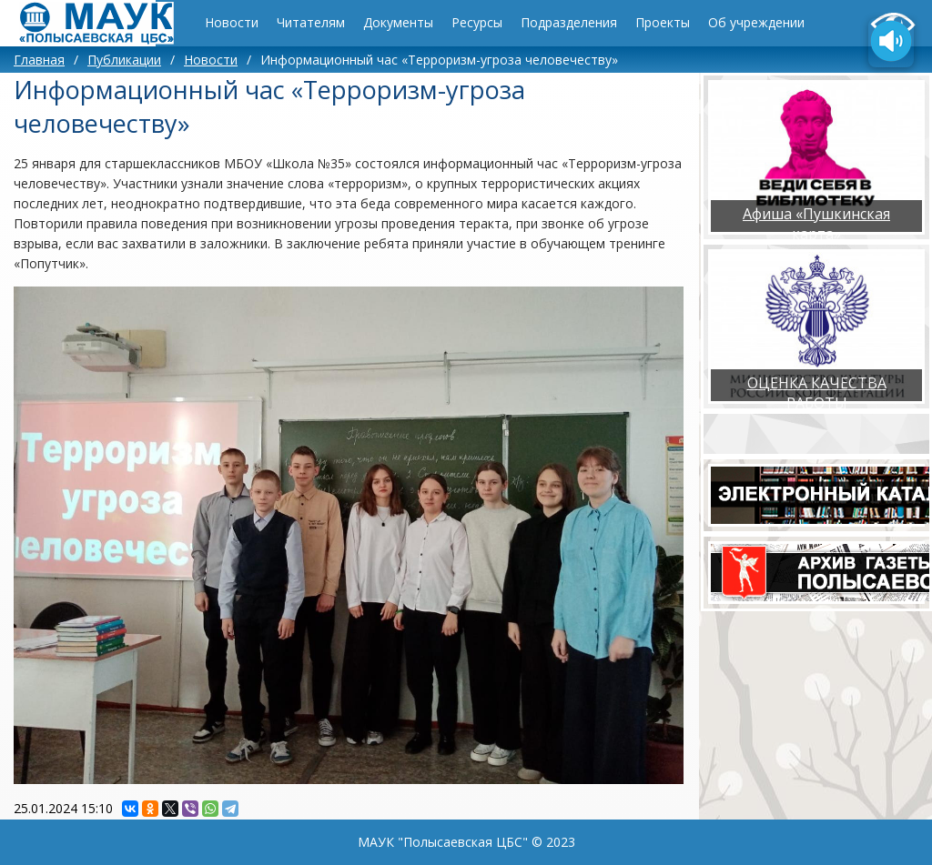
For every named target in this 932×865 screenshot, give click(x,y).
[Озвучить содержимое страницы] (891, 42)
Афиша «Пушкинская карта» (816, 224)
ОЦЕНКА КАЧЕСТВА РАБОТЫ (816, 393)
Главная (39, 59)
